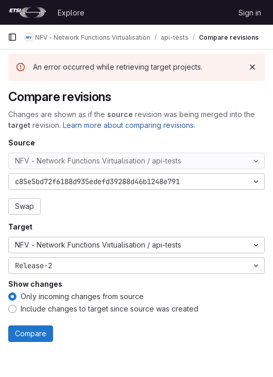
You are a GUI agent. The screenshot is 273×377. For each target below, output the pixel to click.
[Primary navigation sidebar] (12, 37)
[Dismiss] (252, 67)
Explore (71, 12)
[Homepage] (27, 12)
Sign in (249, 12)
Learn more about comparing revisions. (129, 125)
